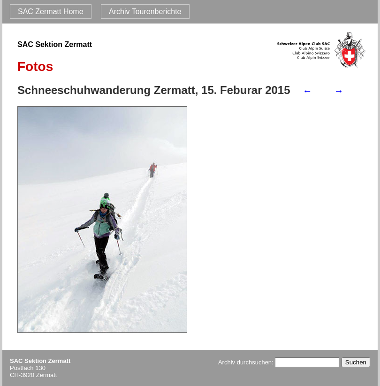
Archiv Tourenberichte (145, 12)
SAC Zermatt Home (51, 12)
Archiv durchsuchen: (278, 362)
